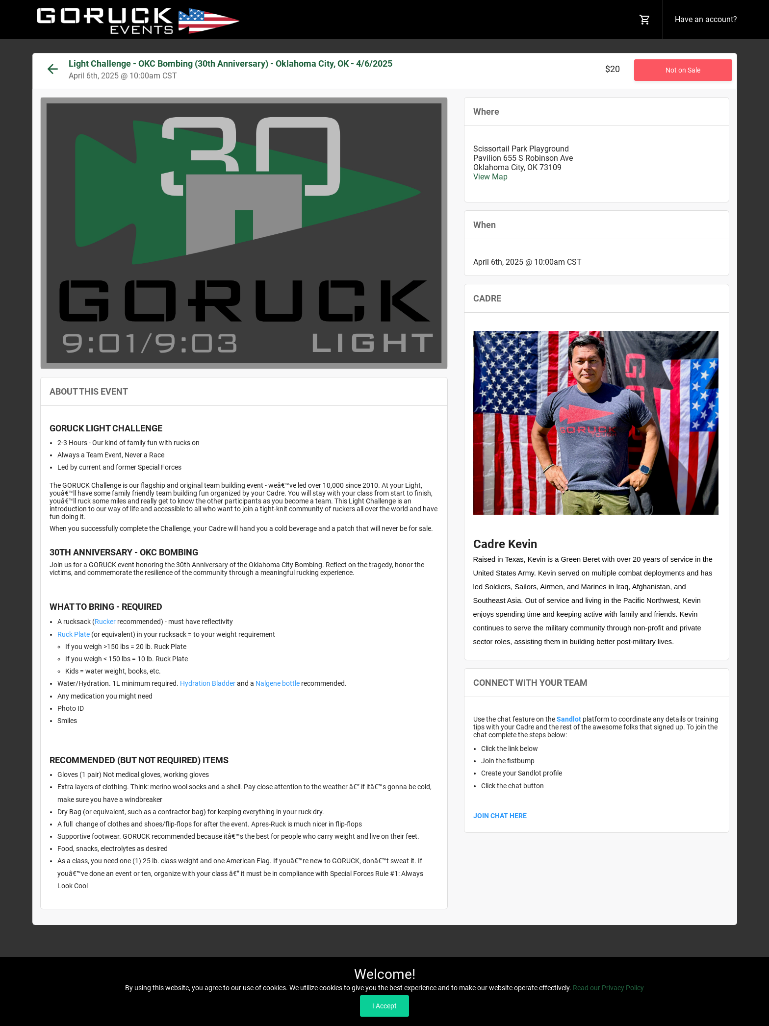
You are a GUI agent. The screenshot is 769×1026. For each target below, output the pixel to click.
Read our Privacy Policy (608, 988)
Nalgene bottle (278, 683)
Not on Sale (683, 70)
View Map (490, 176)
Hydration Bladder (208, 683)
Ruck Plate (73, 634)
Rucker (105, 622)
